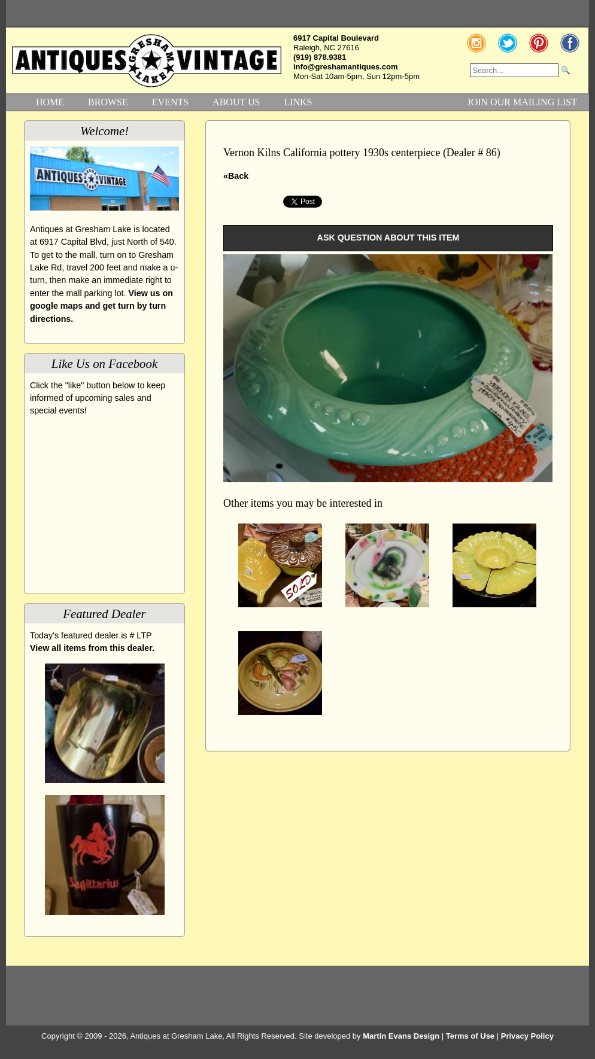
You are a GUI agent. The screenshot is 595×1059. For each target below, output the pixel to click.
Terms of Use (470, 1035)
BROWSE (108, 102)
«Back (235, 176)
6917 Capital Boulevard (336, 38)
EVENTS (170, 102)
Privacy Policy (527, 1035)
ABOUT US (236, 102)
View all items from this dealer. (92, 648)
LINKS (298, 102)
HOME (50, 102)
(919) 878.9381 (319, 57)
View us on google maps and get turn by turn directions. (101, 306)
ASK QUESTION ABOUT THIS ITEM (388, 237)
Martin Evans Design (401, 1035)
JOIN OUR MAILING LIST (522, 102)
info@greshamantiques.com (345, 66)
